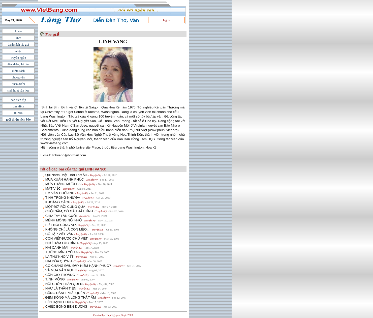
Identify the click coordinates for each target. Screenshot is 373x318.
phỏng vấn (18, 77)
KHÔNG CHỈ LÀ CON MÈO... (67, 229)
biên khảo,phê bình (18, 64)
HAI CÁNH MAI (56, 247)
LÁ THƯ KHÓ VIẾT (59, 256)
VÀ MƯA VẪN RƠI (59, 270)
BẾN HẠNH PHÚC (59, 302)
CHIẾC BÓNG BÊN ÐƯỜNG (66, 306)
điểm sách (18, 71)
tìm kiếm (18, 106)
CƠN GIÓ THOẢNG (60, 275)
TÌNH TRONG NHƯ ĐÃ (62, 197)
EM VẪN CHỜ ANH (59, 193)
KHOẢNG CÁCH (57, 202)
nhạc (18, 51)
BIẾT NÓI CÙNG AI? (60, 225)
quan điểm (18, 84)
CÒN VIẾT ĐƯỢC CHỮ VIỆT (66, 238)
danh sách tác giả (18, 44)
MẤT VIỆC (53, 188)
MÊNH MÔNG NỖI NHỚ (63, 220)
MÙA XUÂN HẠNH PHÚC (64, 179)
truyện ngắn (18, 58)
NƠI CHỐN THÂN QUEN (64, 284)
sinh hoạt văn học (18, 90)
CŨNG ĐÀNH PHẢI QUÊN (65, 293)
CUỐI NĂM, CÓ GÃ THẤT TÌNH (69, 211)
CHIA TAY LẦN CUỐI (61, 216)
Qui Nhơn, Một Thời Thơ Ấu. (66, 175)
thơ (18, 38)
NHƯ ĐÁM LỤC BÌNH (61, 243)
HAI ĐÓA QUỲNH (58, 261)
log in (166, 20)
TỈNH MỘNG (55, 279)
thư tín (18, 113)
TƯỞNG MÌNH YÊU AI (62, 252)
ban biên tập (18, 100)
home (18, 31)
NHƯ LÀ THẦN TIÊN (60, 288)
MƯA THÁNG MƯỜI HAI (63, 184)
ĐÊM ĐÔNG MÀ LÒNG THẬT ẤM (70, 297)
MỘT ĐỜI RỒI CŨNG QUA (65, 207)
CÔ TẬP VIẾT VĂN (59, 234)
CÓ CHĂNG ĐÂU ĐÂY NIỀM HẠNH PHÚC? (78, 266)
